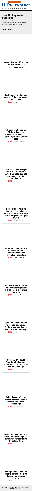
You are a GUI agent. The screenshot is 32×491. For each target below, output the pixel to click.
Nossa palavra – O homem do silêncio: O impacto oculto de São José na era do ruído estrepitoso (16, 474)
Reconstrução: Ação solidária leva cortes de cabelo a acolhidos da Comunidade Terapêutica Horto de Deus (16, 251)
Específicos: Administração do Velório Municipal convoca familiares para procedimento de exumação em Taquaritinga (16, 326)
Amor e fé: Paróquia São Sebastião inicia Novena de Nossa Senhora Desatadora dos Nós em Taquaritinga (16, 363)
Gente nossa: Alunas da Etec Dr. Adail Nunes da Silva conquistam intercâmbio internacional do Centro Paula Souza (16, 437)
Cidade (11, 102)
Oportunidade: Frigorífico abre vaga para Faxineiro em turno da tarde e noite (16, 97)
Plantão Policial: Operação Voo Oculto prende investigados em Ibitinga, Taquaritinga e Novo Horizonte (16, 288)
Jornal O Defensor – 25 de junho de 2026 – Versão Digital (16, 63)
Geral (10, 67)
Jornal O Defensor (18, 67)
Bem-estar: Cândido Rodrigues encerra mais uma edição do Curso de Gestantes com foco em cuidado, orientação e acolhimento (16, 174)
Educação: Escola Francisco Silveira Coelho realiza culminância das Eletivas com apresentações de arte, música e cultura (16, 134)
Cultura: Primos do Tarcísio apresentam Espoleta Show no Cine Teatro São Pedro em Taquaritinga (16, 400)
